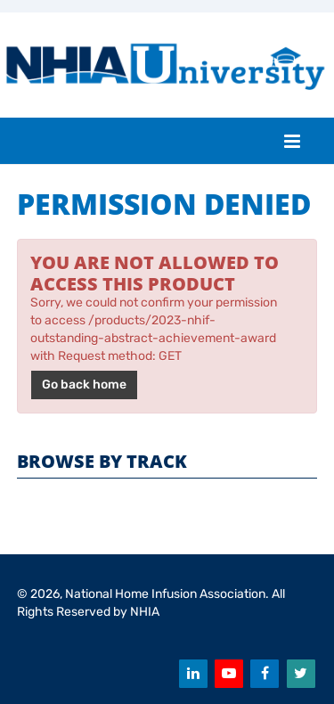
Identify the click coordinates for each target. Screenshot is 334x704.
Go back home (84, 384)
